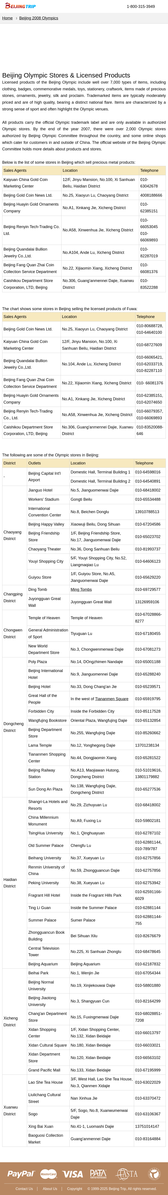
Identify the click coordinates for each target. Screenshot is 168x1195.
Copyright (74, 1189)
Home (7, 18)
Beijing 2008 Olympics (38, 18)
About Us (50, 1189)
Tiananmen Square (111, 699)
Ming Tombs (81, 589)
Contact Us (24, 1189)
